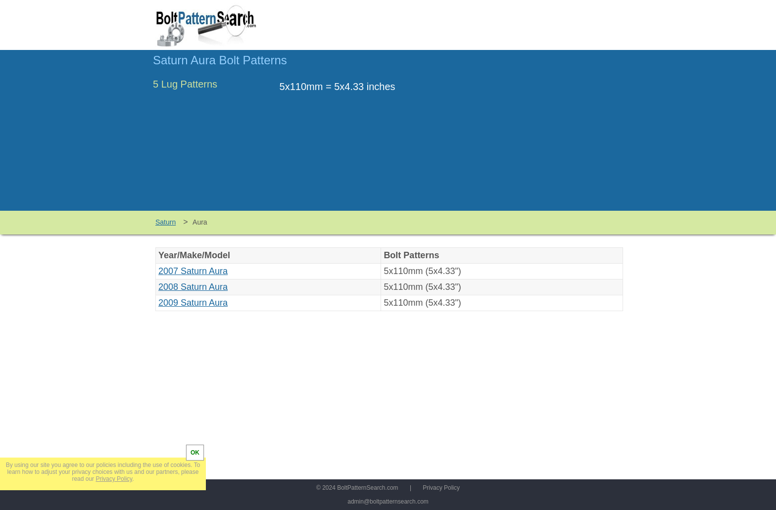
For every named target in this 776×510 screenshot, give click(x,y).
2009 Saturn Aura (193, 303)
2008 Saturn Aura (193, 287)
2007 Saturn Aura (193, 271)
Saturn (165, 222)
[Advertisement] (540, 135)
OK (195, 452)
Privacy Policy (441, 487)
